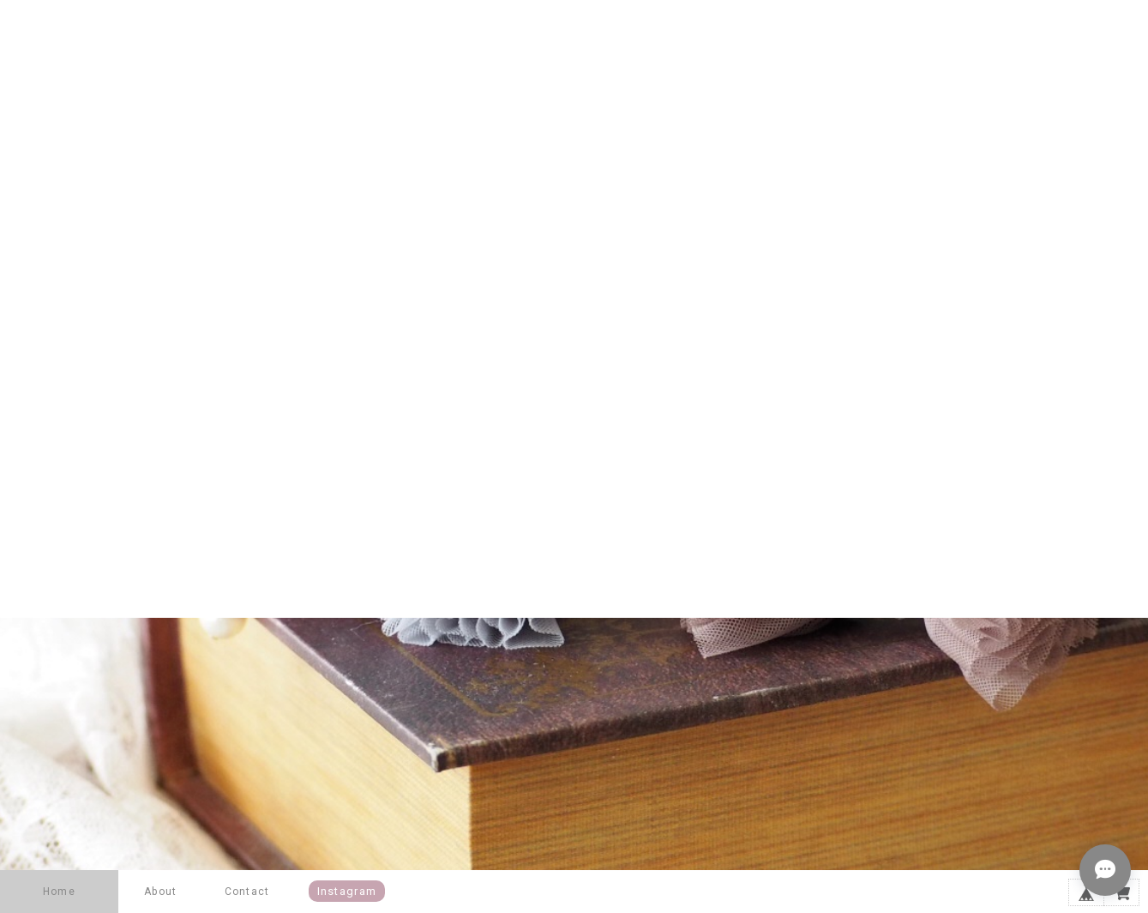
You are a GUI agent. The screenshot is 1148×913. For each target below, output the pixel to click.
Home (59, 892)
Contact (247, 892)
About (160, 892)
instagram (347, 891)
